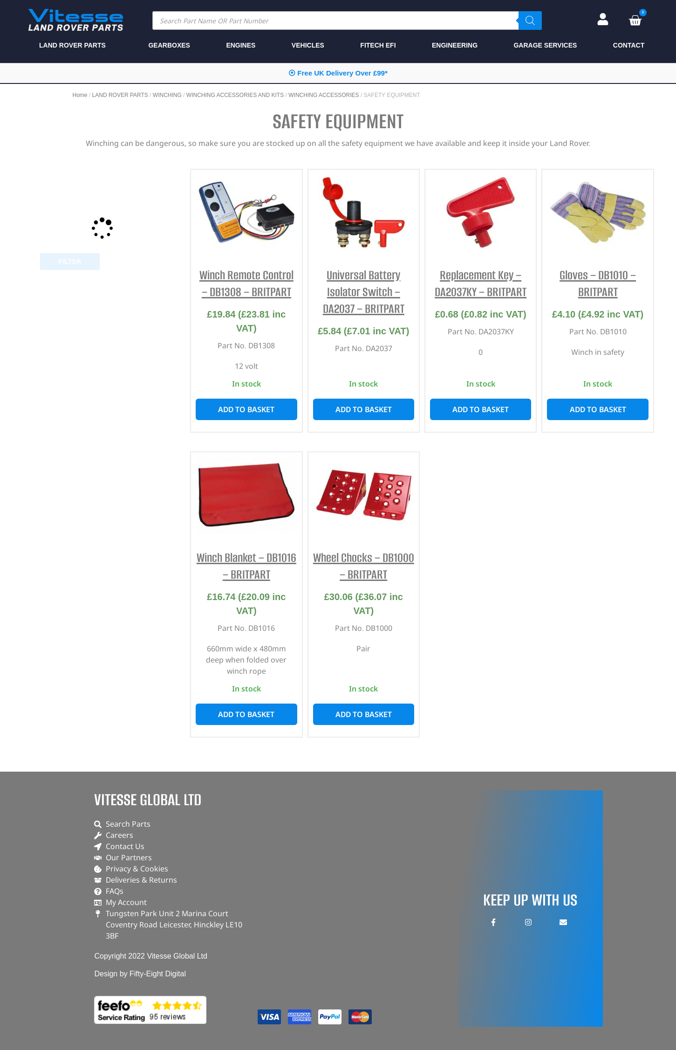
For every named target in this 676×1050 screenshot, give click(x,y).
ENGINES (240, 45)
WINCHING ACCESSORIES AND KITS (235, 95)
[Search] (530, 20)
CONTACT (628, 45)
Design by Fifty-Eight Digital (140, 974)
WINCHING (167, 95)
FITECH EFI (378, 45)
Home (80, 95)
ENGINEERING (455, 45)
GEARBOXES (169, 45)
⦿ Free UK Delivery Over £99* (338, 73)
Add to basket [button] (246, 409)
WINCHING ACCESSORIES (323, 95)
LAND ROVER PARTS (120, 95)
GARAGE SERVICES (545, 45)
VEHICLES (308, 45)
